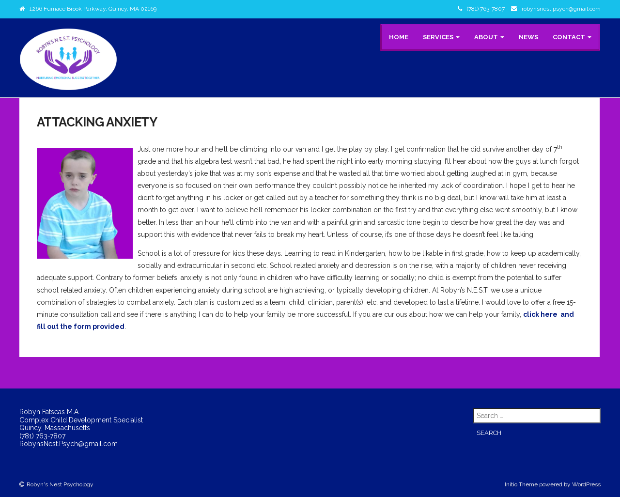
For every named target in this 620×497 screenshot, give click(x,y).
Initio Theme (521, 484)
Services (441, 37)
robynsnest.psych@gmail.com (561, 8)
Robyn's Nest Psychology (60, 484)
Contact (572, 37)
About (489, 37)
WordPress (586, 484)
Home (398, 37)
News (528, 37)
